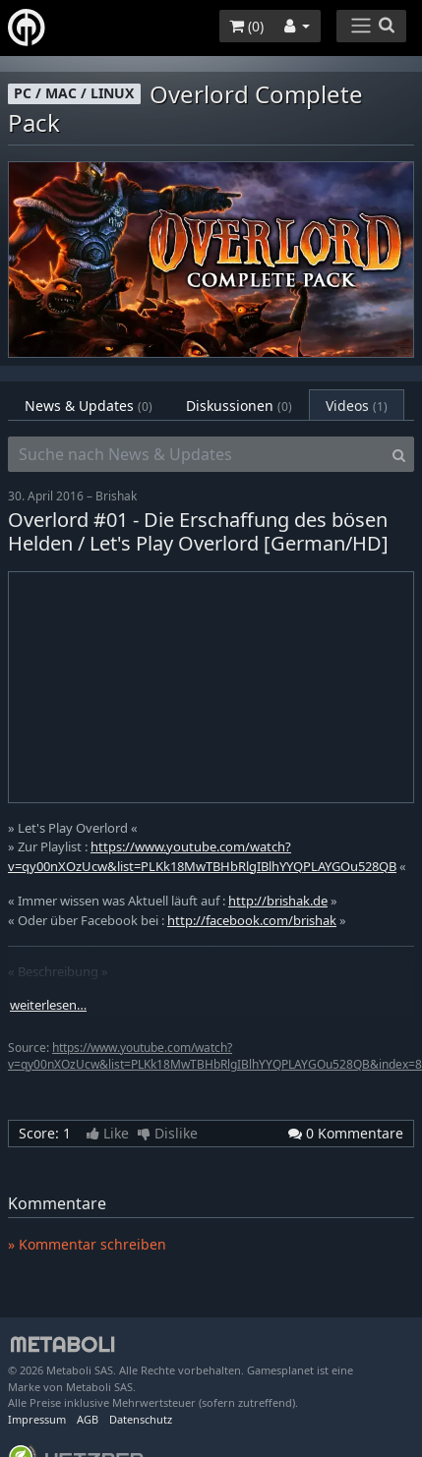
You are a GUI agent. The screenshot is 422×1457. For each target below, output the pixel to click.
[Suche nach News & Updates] (196, 454)
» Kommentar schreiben (87, 1244)
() (246, 26)
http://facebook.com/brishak (251, 920)
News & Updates (88, 405)
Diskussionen (239, 405)
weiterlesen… (48, 1005)
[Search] (399, 454)
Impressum (37, 1419)
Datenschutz (140, 1419)
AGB (87, 1419)
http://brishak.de (278, 900)
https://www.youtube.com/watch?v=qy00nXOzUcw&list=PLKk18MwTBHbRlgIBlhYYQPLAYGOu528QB (202, 856)
